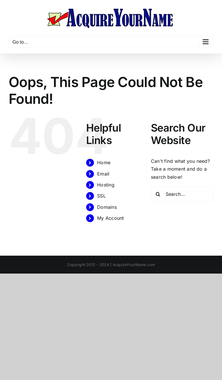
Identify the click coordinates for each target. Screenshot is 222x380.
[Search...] (182, 194)
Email (103, 174)
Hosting (105, 185)
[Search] (158, 194)
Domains (107, 207)
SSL (101, 196)
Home (103, 162)
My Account (110, 218)
